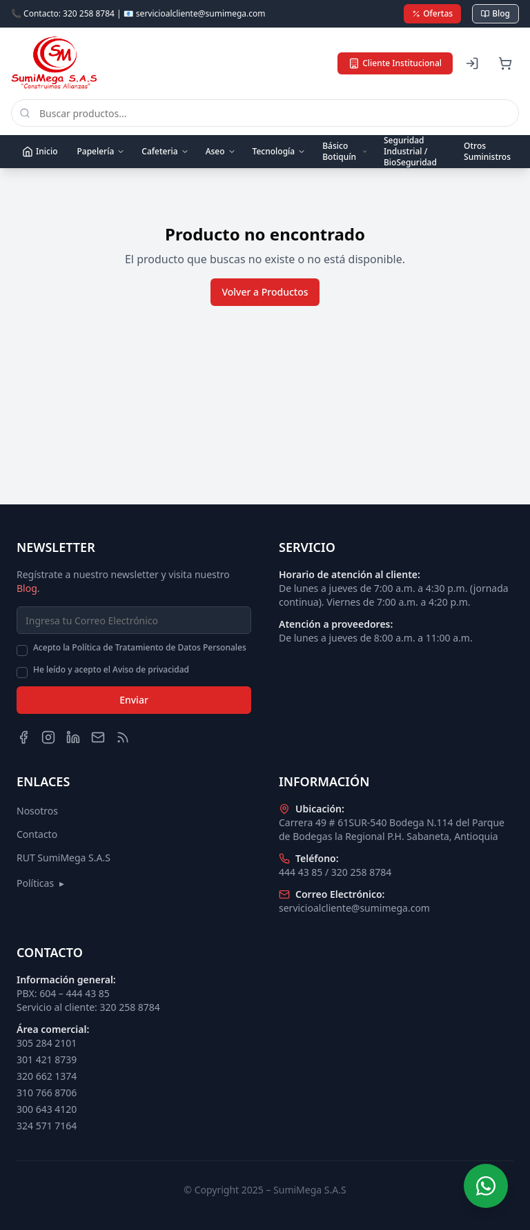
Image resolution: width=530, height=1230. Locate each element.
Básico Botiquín (344, 151)
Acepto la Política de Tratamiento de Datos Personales (139, 647)
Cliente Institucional (395, 63)
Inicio (39, 151)
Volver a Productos (265, 291)
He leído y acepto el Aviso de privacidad (111, 669)
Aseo (221, 151)
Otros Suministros (487, 151)
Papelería (101, 151)
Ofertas (432, 13)
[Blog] (123, 737)
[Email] (98, 737)
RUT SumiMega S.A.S (63, 857)
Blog (495, 13)
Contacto (37, 834)
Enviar (133, 699)
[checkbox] (22, 650)
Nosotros (37, 810)
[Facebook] (23, 737)
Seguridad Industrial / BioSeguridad (410, 151)
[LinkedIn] (73, 737)
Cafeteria (164, 151)
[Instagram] (48, 737)
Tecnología (279, 151)
